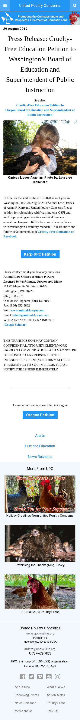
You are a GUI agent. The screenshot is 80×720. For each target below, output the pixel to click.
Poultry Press (56, 703)
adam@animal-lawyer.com (31, 315)
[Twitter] (31, 676)
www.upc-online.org (40, 633)
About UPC (22, 687)
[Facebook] (23, 676)
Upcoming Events (27, 695)
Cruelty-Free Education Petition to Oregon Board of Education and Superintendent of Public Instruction (40, 109)
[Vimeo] (40, 676)
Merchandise (24, 711)
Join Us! (52, 711)
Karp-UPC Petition (40, 254)
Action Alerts (56, 695)
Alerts (40, 435)
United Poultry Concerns (39, 5)
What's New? (56, 687)
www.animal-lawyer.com (27, 310)
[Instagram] (58, 676)
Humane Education (40, 446)
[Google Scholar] (14, 324)
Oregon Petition (40, 415)
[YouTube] (49, 676)
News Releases (40, 456)
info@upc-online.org (40, 649)
